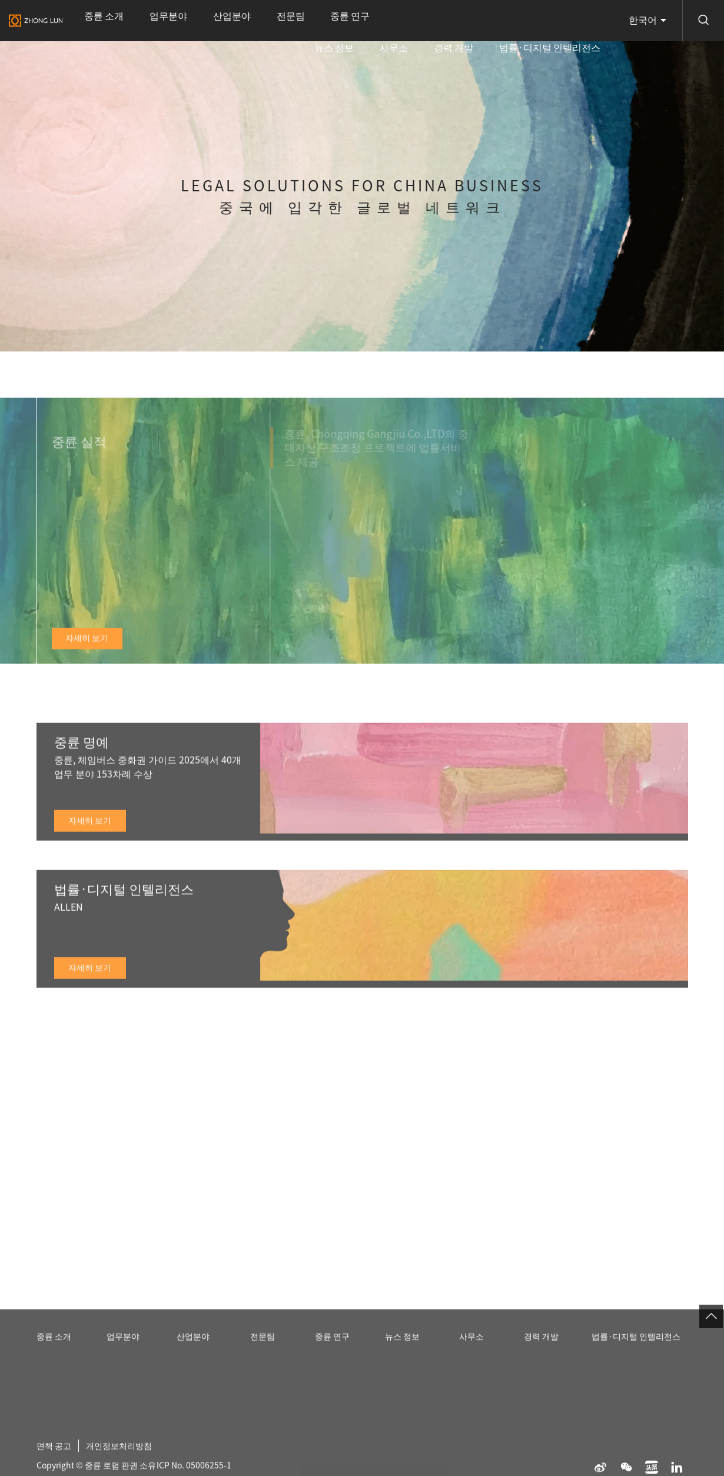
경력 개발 (496, 20)
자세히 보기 (86, 652)
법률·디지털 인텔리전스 (565, 20)
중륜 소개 (92, 20)
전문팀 (210, 20)
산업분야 (174, 20)
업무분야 (133, 20)
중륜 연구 (247, 20)
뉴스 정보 (421, 20)
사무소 (458, 20)
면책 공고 (56, 1459)
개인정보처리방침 (129, 1459)
